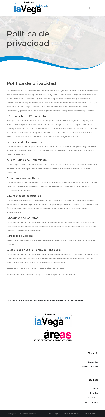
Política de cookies (90, 414)
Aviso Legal (53, 414)
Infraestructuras (90, 366)
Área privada (91, 402)
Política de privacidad (70, 414)
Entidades (93, 362)
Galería (94, 388)
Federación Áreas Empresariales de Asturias (41, 300)
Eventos (94, 393)
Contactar (93, 397)
